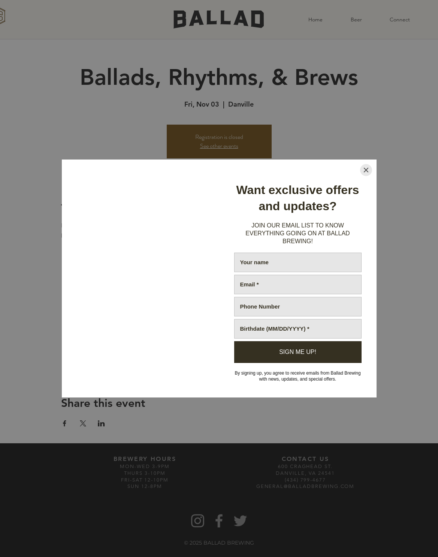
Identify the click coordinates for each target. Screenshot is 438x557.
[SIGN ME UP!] (298, 352)
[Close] (366, 170)
